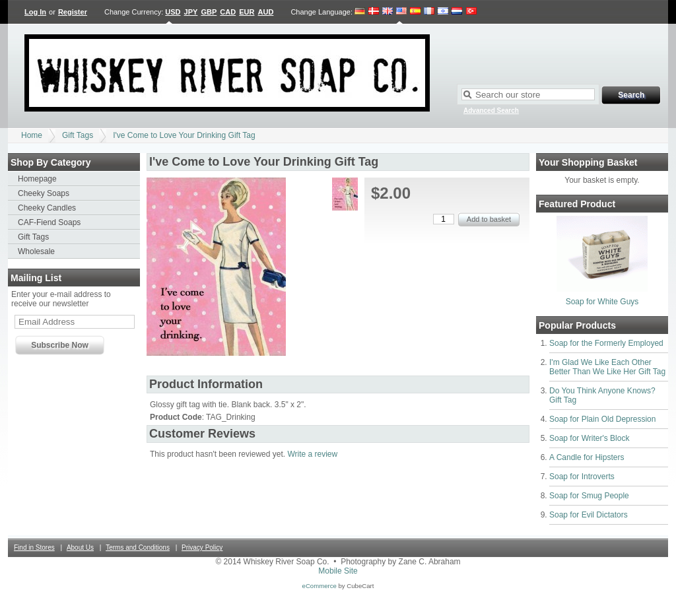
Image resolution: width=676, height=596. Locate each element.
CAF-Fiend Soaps (49, 222)
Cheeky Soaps (43, 193)
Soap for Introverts (582, 476)
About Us (80, 547)
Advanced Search (491, 110)
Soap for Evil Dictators (588, 514)
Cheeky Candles (47, 208)
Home (31, 135)
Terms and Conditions (138, 547)
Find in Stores (34, 547)
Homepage (37, 178)
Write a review (312, 454)
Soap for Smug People (589, 495)
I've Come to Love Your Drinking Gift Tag (184, 135)
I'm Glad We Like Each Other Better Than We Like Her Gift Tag (607, 367)
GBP (209, 12)
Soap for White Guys (602, 301)
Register (72, 12)
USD (172, 12)
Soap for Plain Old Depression (602, 419)
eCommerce (319, 585)
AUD (266, 12)
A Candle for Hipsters (586, 457)
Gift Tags (77, 135)
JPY (191, 12)
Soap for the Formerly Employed (606, 343)
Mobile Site (337, 571)
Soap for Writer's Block (589, 438)
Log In (35, 12)
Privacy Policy (202, 547)
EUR (246, 12)
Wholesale (36, 251)
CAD (228, 12)
